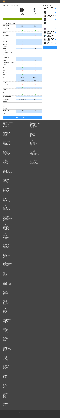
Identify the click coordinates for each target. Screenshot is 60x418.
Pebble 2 (4, 272)
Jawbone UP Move (5, 401)
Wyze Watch (5, 160)
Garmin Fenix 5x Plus (6, 227)
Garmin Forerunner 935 (6, 255)
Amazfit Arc (4, 340)
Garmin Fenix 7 (5, 143)
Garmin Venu (5, 203)
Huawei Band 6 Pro (6, 322)
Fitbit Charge (5, 406)
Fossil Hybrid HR (32, 127)
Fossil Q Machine (32, 138)
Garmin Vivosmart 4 (6, 336)
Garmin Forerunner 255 (6, 152)
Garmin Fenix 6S (5, 168)
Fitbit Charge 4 (5, 330)
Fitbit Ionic (4, 249)
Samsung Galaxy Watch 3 (7, 192)
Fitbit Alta (4, 368)
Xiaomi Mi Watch (5, 178)
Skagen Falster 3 (5, 197)
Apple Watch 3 (5, 245)
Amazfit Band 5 (5, 328)
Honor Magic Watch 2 (6, 161)
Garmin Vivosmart (5, 402)
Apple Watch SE (5, 182)
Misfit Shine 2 (5, 376)
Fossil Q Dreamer (5, 373)
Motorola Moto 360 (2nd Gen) (7, 283)
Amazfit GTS (5, 199)
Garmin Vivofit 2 (5, 403)
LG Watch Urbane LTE (6, 299)
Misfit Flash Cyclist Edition (7, 374)
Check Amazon (22, 16)
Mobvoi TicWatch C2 (6, 219)
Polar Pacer (4, 150)
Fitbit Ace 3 (31, 164)
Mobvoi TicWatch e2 (6, 216)
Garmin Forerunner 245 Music (7, 172)
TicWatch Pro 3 (5, 177)
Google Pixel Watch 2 (6, 131)
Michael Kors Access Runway (7, 218)
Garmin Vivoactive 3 (6, 243)
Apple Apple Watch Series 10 (7, 127)
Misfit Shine (4, 395)
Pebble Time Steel (5, 293)
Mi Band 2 (4, 350)
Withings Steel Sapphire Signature (35, 131)
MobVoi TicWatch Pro (6, 229)
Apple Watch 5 (5, 206)
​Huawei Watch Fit (5, 163)
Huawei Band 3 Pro (6, 331)
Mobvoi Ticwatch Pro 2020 (7, 184)
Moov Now (4, 378)
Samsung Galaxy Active (6, 209)
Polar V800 (4, 287)
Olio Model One (5, 292)
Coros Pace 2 (5, 174)
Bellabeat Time (32, 125)
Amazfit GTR (5, 200)
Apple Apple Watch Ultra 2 (7, 128)
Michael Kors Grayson (6, 237)
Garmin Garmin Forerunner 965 (8, 136)
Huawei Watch (5, 295)
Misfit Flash (4, 396)
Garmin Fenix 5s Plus (6, 228)
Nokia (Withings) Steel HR (34, 150)
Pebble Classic (5, 311)
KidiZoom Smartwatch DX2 (34, 163)
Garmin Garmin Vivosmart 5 (7, 319)
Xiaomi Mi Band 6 (5, 321)
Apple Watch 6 (5, 183)
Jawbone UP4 (5, 385)
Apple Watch (5, 314)
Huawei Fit (4, 267)
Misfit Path (31, 136)
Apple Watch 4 (5, 221)
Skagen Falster (5, 238)
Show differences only (22, 18)
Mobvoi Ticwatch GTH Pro (7, 154)
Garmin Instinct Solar (6, 191)
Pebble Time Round (6, 281)
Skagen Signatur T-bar (33, 143)
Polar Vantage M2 (5, 175)
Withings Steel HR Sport (33, 132)
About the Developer (6, 124)
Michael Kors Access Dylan (7, 264)
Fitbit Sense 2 (5, 147)
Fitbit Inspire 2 (5, 327)
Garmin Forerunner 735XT (7, 273)
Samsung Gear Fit (5, 394)
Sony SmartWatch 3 (6, 302)
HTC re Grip (4, 387)
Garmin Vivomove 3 (6, 196)
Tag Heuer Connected (33, 126)
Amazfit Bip (4, 342)
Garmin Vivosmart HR (6, 375)
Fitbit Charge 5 (5, 320)
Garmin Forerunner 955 (6, 153)
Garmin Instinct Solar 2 (6, 133)
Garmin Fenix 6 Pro (6, 170)
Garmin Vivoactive (5, 303)
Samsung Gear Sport (6, 244)
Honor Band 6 (5, 323)
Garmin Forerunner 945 (6, 171)
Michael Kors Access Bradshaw (7, 263)
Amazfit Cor (4, 339)
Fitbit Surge (4, 312)
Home (4, 123)
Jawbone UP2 (5, 386)
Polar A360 (4, 366)
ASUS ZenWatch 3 (5, 259)
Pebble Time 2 (5, 271)
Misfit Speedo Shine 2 (6, 359)
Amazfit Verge (5, 210)
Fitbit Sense (4, 187)
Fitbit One (4, 405)
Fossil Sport (4, 162)
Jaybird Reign (5, 369)
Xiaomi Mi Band (5, 361)
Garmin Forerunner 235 (6, 239)
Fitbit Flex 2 (4, 358)
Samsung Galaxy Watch (6, 224)
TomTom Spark (5, 282)
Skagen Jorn (32, 147)
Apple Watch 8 (5, 149)
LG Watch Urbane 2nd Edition (7, 280)
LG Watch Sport (5, 258)
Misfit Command (32, 141)
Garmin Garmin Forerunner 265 (8, 137)
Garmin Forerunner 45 (6, 208)
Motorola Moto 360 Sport (7, 284)
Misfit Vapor (5, 262)
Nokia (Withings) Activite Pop (34, 154)
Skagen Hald (32, 146)
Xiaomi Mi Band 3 (5, 338)
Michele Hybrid (32, 135)
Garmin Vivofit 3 (5, 367)
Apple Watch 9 (5, 135)
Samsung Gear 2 (5, 309)
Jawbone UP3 (5, 398)
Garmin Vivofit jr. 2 (33, 162)
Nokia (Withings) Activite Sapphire (35, 155)
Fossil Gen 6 (4, 156)
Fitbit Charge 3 (5, 337)
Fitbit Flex (4, 407)
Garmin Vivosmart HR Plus (7, 349)
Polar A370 (4, 352)
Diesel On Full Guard (6, 240)
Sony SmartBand (5, 393)
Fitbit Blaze (4, 276)
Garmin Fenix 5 (5, 253)
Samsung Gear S (5, 310)
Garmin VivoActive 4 (6, 202)
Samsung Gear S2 (5, 285)
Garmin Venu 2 (5, 181)
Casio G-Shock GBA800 (6, 225)
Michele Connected (33, 142)
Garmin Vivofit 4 (5, 341)
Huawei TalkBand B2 (6, 388)
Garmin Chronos (5, 226)
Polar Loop (4, 384)
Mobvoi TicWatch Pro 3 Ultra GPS (8, 155)
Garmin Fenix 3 (5, 300)
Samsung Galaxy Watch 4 (7, 159)
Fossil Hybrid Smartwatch (34, 128)
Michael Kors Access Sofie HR (7, 212)
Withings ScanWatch (33, 124)
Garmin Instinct (5, 217)
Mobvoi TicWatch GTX (6, 190)
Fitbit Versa (4, 236)
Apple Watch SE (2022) (6, 141)
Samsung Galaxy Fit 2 (6, 324)
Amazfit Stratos (5, 234)
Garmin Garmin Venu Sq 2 (7, 140)
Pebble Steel (5, 301)
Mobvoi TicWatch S (6, 248)
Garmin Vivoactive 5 (6, 134)
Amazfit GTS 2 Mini (6, 179)
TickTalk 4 (31, 161)
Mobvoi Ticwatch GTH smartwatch (8, 164)
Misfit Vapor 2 (5, 220)
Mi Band (4, 351)
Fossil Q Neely (32, 145)
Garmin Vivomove (32, 151)
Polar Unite (4, 189)
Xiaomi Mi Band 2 (5, 360)
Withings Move (32, 133)
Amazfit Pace (5, 235)
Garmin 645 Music (5, 231)
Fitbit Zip (4, 404)
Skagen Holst (32, 134)
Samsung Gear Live (6, 308)
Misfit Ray (4, 370)
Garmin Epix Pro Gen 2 (6, 132)
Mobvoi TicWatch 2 (6, 246)
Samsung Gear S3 (5, 266)
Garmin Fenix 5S (5, 252)
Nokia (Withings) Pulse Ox (7, 389)
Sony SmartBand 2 (5, 380)
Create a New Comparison (22, 117)
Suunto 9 (4, 165)
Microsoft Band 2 (5, 379)
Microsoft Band (5, 397)
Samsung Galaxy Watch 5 (7, 144)
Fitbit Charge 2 (5, 357)
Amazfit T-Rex (5, 198)
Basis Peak (4, 313)
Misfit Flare (4, 346)
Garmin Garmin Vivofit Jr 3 (34, 160)
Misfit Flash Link (5, 383)
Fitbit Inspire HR (5, 333)
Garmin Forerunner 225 (6, 286)
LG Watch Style (5, 257)
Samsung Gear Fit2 (6, 365)
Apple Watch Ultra (5, 142)
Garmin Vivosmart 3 (6, 345)
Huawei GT (4, 193)
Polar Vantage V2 (5, 169)
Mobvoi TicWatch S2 (6, 215)
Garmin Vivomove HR (33, 137)
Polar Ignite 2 (5, 173)
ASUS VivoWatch (5, 290)
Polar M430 (4, 254)
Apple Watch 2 (5, 268)
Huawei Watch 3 (5, 180)
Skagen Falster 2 (5, 211)
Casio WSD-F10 (5, 275)
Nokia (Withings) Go (6, 364)
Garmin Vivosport (5, 347)
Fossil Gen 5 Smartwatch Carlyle (8, 201)
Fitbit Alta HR (5, 355)
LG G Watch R (5, 305)
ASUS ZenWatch (5, 291)
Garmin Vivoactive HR (6, 274)
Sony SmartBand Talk (6, 392)
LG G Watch (4, 304)
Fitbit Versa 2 (5, 207)
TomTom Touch (5, 356)
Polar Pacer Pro (5, 151)
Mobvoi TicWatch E (6, 247)
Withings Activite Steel (33, 153)
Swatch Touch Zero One (6, 296)
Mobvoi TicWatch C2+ (6, 188)
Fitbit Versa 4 (5, 146)
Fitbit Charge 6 (5, 318)
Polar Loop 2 (5, 377)
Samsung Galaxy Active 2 (6, 205)
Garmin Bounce (32, 159)
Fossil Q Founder (5, 277)
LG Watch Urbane (5, 294)
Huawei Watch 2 (5, 256)
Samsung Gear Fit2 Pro (6, 348)
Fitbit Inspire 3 (5, 145)
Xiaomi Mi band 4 (5, 332)
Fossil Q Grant (32, 152)
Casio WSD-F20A (5, 230)
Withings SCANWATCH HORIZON (35, 123)
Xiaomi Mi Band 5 (5, 329)
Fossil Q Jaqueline (32, 144)
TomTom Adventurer (6, 265)
